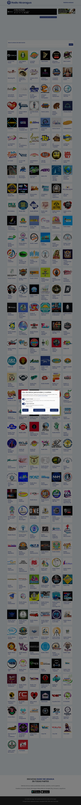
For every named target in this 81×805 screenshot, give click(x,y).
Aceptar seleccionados (39, 410)
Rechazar (25, 410)
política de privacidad (42, 395)
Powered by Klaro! (55, 412)
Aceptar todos (54, 410)
